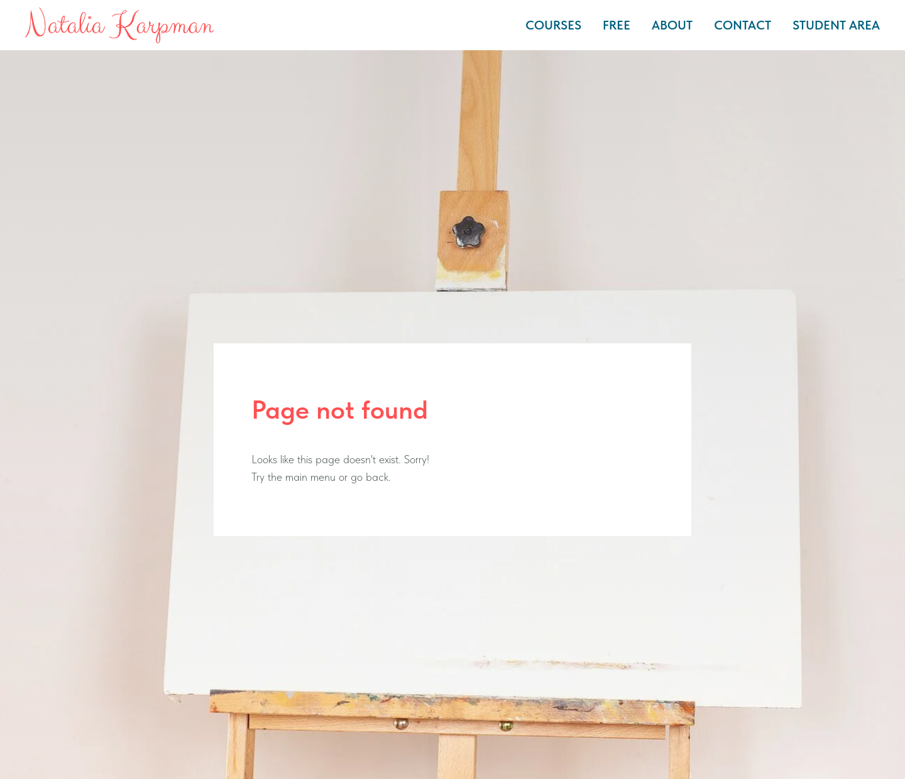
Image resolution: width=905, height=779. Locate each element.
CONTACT (742, 25)
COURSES (553, 25)
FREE (616, 25)
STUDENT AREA (836, 25)
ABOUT (672, 25)
